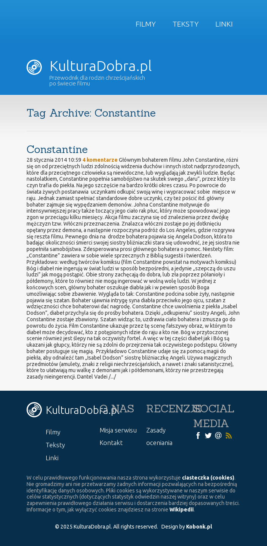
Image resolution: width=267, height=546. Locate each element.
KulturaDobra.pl (89, 66)
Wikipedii (181, 510)
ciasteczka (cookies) (208, 478)
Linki (224, 24)
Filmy (146, 24)
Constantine (57, 149)
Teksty (185, 24)
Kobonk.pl (199, 527)
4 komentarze (100, 160)
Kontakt (111, 442)
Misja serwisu (118, 430)
